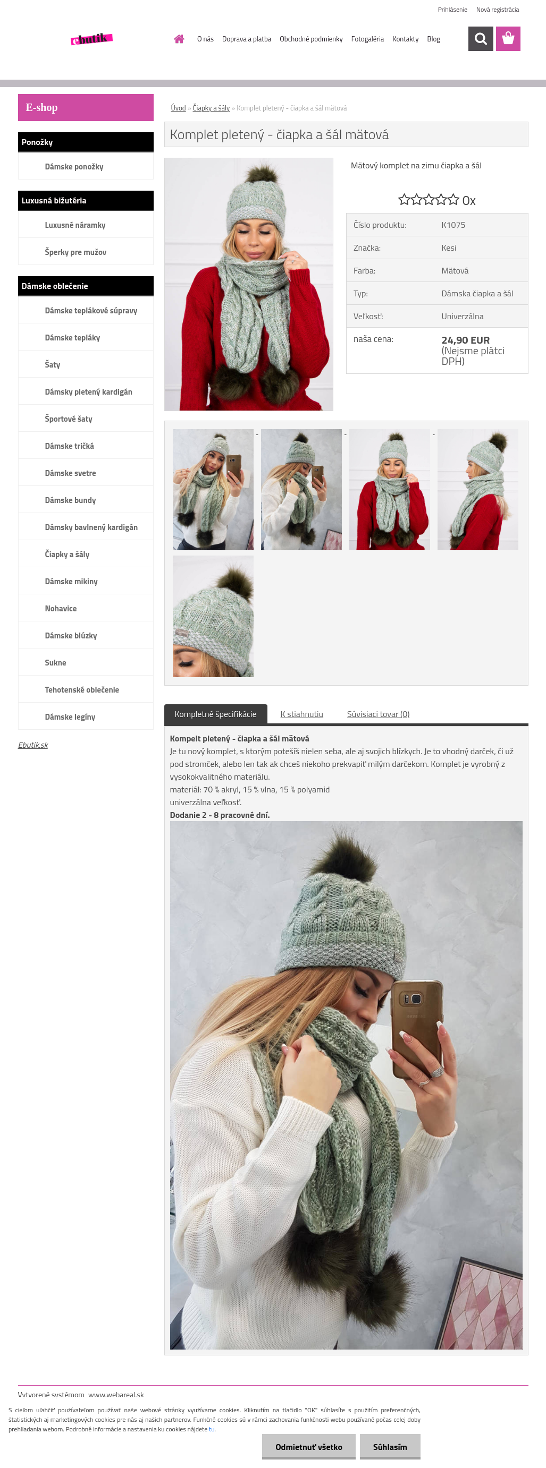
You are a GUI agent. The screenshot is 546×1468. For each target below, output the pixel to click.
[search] (480, 39)
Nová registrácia (497, 9)
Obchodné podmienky (311, 38)
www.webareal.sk (116, 1394)
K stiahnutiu (302, 713)
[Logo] (91, 39)
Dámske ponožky (74, 166)
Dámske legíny (70, 717)
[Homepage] (177, 39)
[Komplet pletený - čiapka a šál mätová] (249, 162)
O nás (205, 38)
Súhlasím (390, 1446)
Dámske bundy (70, 500)
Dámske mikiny (71, 581)
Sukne (55, 662)
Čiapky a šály (67, 554)
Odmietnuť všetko (308, 1446)
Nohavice (61, 608)
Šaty (53, 365)
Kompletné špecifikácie (216, 713)
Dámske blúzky (71, 635)
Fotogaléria (367, 38)
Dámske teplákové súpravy (91, 310)
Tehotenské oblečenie (82, 690)
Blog (433, 38)
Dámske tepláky (72, 337)
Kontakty (405, 38)
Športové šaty (69, 419)
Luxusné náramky (75, 225)
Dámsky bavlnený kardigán (91, 527)
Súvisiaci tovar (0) (378, 713)
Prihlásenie (452, 9)
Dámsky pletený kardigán (88, 392)
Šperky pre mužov (76, 252)
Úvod (178, 108)
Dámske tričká (69, 446)
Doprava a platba (246, 38)
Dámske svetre (70, 473)
